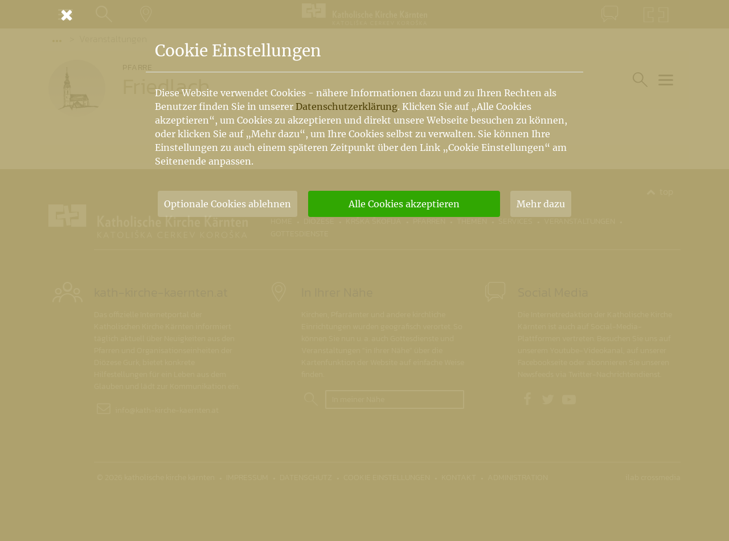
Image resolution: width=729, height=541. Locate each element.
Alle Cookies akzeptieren (404, 204)
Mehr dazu (541, 204)
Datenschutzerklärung (347, 106)
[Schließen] (364, 15)
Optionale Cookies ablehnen (227, 204)
